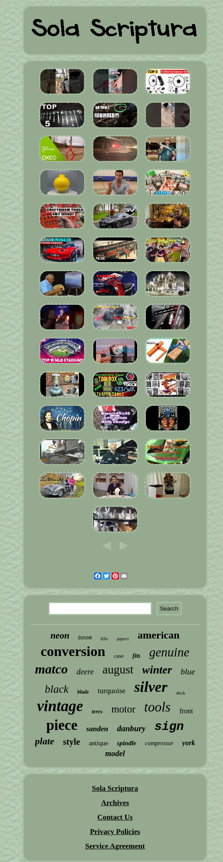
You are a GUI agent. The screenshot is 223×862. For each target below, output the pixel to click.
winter (157, 669)
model (115, 753)
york (188, 743)
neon (59, 635)
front (186, 711)
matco (51, 669)
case (119, 656)
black (56, 689)
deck (180, 692)
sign (169, 726)
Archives (115, 803)
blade (83, 692)
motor (123, 709)
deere (85, 671)
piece (61, 725)
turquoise (111, 691)
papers (123, 638)
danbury (131, 728)
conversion (73, 651)
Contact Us (115, 817)
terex (97, 711)
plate (44, 741)
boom (85, 638)
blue (188, 671)
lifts (104, 638)
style (71, 742)
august (118, 669)
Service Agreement (115, 846)
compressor (159, 743)
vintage (60, 706)
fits (137, 656)
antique (98, 743)
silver (150, 687)
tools (157, 707)
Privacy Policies (115, 831)
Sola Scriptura (115, 788)
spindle (126, 743)
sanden (97, 729)
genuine (169, 652)
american (159, 635)
